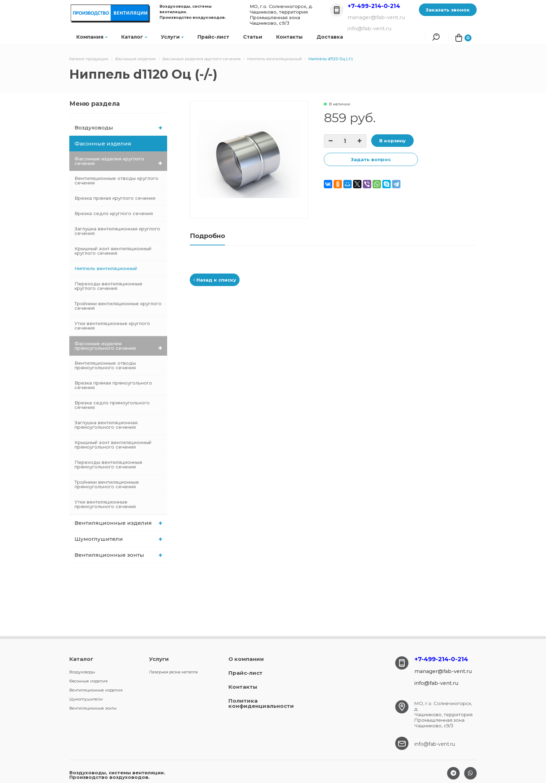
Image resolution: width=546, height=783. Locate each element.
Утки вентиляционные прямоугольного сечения (105, 504)
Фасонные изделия (119, 143)
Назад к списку (214, 280)
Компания (91, 37)
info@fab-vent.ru (434, 744)
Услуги (172, 37)
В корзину (392, 140)
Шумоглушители (118, 539)
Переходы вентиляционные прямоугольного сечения (108, 464)
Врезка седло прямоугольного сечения (112, 405)
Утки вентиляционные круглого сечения (112, 326)
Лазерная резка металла (173, 672)
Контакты (289, 37)
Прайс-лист (213, 37)
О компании (246, 659)
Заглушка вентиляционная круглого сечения (117, 231)
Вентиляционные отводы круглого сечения (116, 180)
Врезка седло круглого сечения (114, 213)
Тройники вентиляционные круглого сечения (118, 306)
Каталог (134, 37)
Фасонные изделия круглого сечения (118, 161)
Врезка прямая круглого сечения (115, 198)
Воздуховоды (118, 127)
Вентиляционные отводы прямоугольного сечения (105, 365)
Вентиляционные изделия (118, 523)
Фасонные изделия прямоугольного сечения (118, 346)
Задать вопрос (371, 159)
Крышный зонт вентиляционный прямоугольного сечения (113, 445)
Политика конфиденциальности (261, 703)
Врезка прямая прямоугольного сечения (113, 385)
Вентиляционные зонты (118, 555)
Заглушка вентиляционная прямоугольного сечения (106, 425)
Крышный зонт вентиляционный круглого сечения (113, 251)
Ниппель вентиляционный (106, 268)
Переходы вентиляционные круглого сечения (108, 286)
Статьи (252, 37)
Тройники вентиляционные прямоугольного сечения (107, 484)
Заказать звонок (448, 10)
